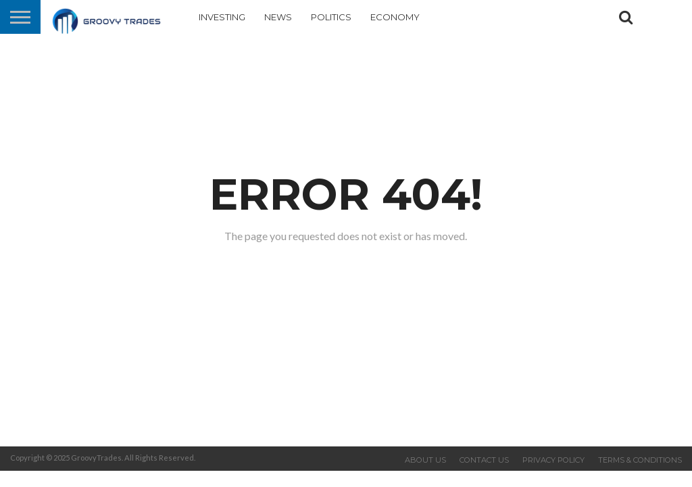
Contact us (484, 460)
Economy (395, 16)
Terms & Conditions (640, 460)
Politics (331, 16)
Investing (222, 16)
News (278, 16)
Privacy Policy (553, 460)
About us (425, 460)
